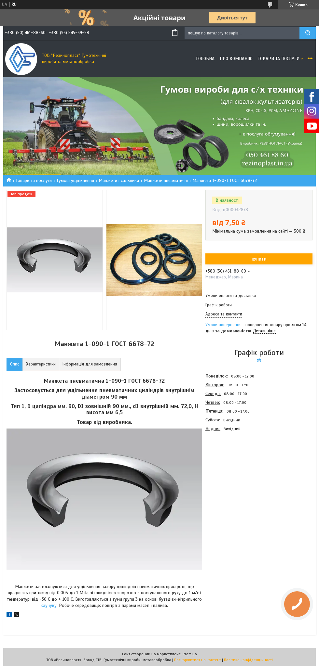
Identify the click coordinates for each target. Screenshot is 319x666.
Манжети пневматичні (166, 180)
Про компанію (236, 58)
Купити (259, 259)
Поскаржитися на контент (197, 660)
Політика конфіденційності (248, 660)
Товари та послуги (278, 58)
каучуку (49, 605)
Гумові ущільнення (75, 180)
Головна (205, 58)
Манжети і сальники (119, 180)
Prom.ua (190, 654)
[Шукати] (307, 33)
